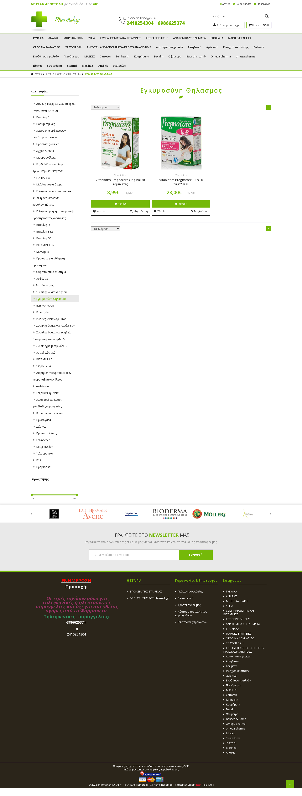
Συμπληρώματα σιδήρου (50, 292)
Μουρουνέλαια (44, 157)
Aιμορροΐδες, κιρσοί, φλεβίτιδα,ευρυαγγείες (47, 403)
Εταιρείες (119, 65)
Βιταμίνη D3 (42, 238)
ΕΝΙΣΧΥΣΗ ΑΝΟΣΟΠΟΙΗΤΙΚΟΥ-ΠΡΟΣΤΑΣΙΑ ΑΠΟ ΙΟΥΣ (119, 47)
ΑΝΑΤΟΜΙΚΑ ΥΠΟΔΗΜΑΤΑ (189, 38)
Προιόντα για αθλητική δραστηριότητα (49, 262)
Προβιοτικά (41, 467)
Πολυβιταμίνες (44, 124)
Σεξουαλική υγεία (46, 393)
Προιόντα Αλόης (45, 433)
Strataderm (54, 65)
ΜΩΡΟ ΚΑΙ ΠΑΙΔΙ (73, 38)
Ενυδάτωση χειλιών (46, 56)
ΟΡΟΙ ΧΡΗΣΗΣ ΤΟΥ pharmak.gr (148, 598)
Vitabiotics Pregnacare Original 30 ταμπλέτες (120, 182)
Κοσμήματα (141, 56)
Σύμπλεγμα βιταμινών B (50, 346)
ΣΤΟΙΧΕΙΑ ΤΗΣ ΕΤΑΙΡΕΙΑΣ (144, 591)
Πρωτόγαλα (42, 420)
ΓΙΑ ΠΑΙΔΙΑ (41, 177)
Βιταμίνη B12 (43, 231)
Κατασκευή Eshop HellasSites (194, 784)
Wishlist (99, 211)
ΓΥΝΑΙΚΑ (38, 38)
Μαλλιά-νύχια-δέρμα (47, 184)
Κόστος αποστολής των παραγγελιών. (191, 613)
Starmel (72, 65)
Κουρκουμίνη (43, 447)
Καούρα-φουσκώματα (48, 413)
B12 (37, 460)
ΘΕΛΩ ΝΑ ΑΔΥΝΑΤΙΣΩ (46, 47)
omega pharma (245, 56)
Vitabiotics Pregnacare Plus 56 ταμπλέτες (181, 182)
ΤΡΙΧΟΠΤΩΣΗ (73, 47)
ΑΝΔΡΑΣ (53, 38)
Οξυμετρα (174, 56)
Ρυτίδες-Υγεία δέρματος (49, 319)
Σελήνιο (39, 426)
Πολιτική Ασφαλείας (189, 591)
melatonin (41, 386)
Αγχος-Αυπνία (43, 151)
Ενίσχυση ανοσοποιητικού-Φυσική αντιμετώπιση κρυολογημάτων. (52, 197)
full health (122, 56)
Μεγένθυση (139, 211)
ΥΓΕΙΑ (91, 38)
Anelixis (103, 65)
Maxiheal (88, 65)
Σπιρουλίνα (42, 366)
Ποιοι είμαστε (242, 4)
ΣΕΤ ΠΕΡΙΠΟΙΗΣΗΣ (157, 38)
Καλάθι (120, 204)
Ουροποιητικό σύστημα (49, 272)
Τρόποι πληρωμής (187, 605)
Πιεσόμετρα (72, 56)
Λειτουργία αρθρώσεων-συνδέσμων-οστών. (50, 134)
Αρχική (225, 4)
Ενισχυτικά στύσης (235, 47)
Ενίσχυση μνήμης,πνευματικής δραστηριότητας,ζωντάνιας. (53, 214)
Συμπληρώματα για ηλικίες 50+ (54, 325)
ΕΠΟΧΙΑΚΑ (217, 38)
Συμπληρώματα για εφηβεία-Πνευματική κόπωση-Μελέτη (52, 336)
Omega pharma (221, 56)
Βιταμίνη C (41, 117)
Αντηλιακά (194, 47)
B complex (41, 312)
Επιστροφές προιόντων (191, 622)
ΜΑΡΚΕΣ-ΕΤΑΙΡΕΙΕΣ (239, 38)
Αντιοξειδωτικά (44, 352)
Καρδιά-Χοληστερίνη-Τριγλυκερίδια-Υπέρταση (48, 167)
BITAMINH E (42, 359)
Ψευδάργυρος (43, 285)
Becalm (158, 56)
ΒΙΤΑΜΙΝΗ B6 (43, 245)
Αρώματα (212, 47)
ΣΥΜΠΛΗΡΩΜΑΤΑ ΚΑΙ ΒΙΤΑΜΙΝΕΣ (120, 38)
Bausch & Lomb (196, 56)
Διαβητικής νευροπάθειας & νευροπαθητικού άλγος (52, 376)
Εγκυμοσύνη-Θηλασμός (98, 74)
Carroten (105, 56)
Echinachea (41, 440)
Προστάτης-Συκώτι (46, 144)
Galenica (258, 47)
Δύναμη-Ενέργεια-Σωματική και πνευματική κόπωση (54, 107)
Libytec (37, 65)
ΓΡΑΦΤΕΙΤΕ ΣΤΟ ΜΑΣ (152, 535)
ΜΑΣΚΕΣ (89, 56)
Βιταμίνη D (41, 225)
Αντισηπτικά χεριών (169, 47)
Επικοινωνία (262, 4)
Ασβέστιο (40, 278)
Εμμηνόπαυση (43, 305)
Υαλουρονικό (43, 453)
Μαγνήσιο (41, 251)
